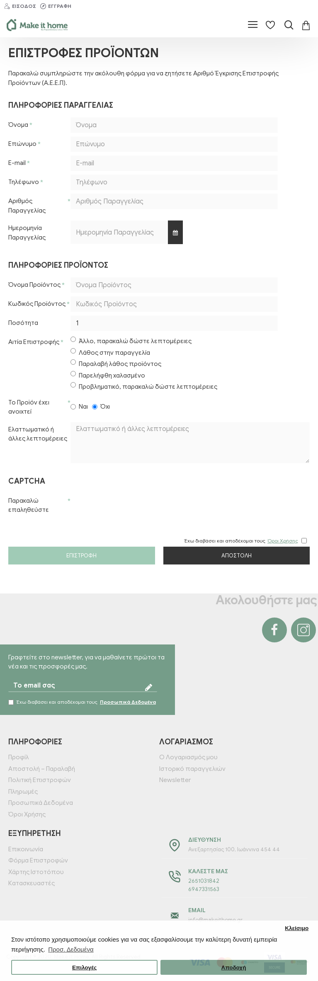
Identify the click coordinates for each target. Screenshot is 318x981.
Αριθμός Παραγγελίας (27, 205)
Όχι (101, 406)
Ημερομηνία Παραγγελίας (27, 232)
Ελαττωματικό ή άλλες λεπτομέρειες (37, 434)
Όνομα (18, 124)
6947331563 (203, 889)
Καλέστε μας (208, 871)
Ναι (79, 406)
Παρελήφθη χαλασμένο (107, 375)
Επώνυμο (22, 144)
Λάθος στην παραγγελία (110, 352)
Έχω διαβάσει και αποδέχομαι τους (82, 702)
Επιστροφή (81, 555)
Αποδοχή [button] (233, 967)
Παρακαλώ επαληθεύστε (28, 505)
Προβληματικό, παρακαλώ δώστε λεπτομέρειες (143, 386)
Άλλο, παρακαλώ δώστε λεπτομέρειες (131, 341)
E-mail (17, 163)
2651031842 (203, 880)
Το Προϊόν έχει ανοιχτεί (28, 407)
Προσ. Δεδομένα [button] (70, 949)
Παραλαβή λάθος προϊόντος (115, 363)
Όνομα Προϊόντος (34, 284)
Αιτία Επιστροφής (33, 342)
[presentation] (128, 508)
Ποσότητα (23, 323)
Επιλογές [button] (84, 967)
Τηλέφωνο (23, 182)
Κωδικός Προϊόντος (37, 304)
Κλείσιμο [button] (296, 928)
